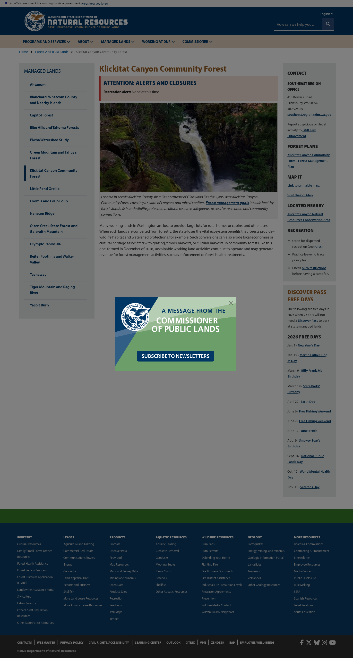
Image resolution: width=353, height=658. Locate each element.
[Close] (232, 303)
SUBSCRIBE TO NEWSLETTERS (176, 356)
